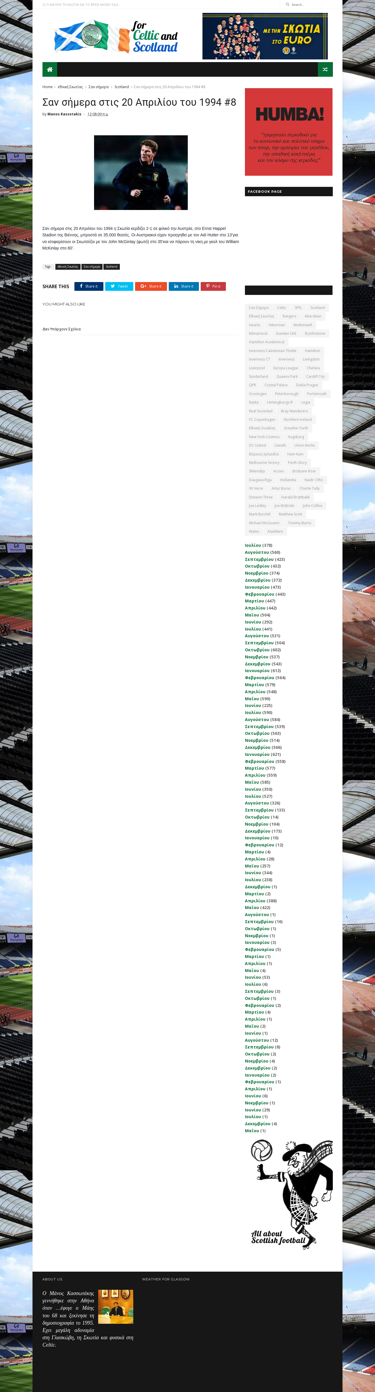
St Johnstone (314, 333)
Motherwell (302, 324)
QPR (252, 384)
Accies (278, 471)
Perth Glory (297, 462)
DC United (257, 445)
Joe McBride (284, 505)
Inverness (286, 359)
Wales (254, 531)
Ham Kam (295, 453)
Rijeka (253, 401)
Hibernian (276, 324)
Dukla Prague (307, 384)
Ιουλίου (253, 545)
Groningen (257, 393)
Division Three (260, 496)
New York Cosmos (264, 436)
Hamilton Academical (266, 341)
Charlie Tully (309, 488)
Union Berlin (304, 445)
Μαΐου (252, 614)
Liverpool (257, 367)
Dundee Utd (286, 333)
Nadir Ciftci (313, 479)
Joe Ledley (257, 505)
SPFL (298, 307)
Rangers (289, 316)
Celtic (281, 307)
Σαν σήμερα (99, 86)
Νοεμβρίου (256, 572)
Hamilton (312, 350)
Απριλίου (255, 607)
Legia (305, 401)
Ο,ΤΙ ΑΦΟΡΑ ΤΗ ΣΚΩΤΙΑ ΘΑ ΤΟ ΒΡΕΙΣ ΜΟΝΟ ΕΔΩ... (81, 4)
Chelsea (313, 367)
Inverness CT (259, 359)
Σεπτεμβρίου (259, 559)
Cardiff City (315, 376)
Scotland (122, 86)
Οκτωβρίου (257, 566)
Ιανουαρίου (257, 587)
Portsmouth (316, 393)
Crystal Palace (275, 384)
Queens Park (286, 376)
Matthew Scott (290, 514)
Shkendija (257, 471)
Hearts (254, 324)
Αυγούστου (257, 552)
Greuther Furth (296, 428)
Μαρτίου (254, 601)
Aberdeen (312, 316)
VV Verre (256, 488)
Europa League (285, 367)
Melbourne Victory (264, 462)
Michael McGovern (264, 522)
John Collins (312, 505)
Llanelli (280, 445)
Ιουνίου (253, 621)
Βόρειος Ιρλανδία (264, 453)
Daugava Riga (260, 479)
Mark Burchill (259, 514)
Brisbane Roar (304, 471)
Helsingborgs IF (280, 401)
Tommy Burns (299, 522)
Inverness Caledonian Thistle (272, 350)
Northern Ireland (297, 419)
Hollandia (288, 479)
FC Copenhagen (262, 419)
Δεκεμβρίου (257, 580)
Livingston (311, 359)
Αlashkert (275, 531)
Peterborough (286, 393)
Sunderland (258, 376)
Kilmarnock (258, 333)
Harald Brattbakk (295, 496)
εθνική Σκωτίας (70, 86)
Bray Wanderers (294, 410)
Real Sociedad (260, 410)
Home (47, 86)
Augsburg (296, 436)
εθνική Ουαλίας (262, 428)
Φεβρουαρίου (259, 594)
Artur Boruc (281, 488)
